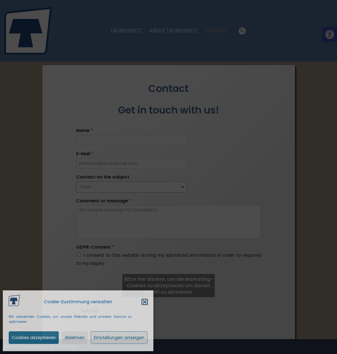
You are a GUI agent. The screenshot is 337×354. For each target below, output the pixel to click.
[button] (145, 302)
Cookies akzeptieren (34, 338)
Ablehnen (75, 338)
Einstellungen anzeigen (119, 338)
